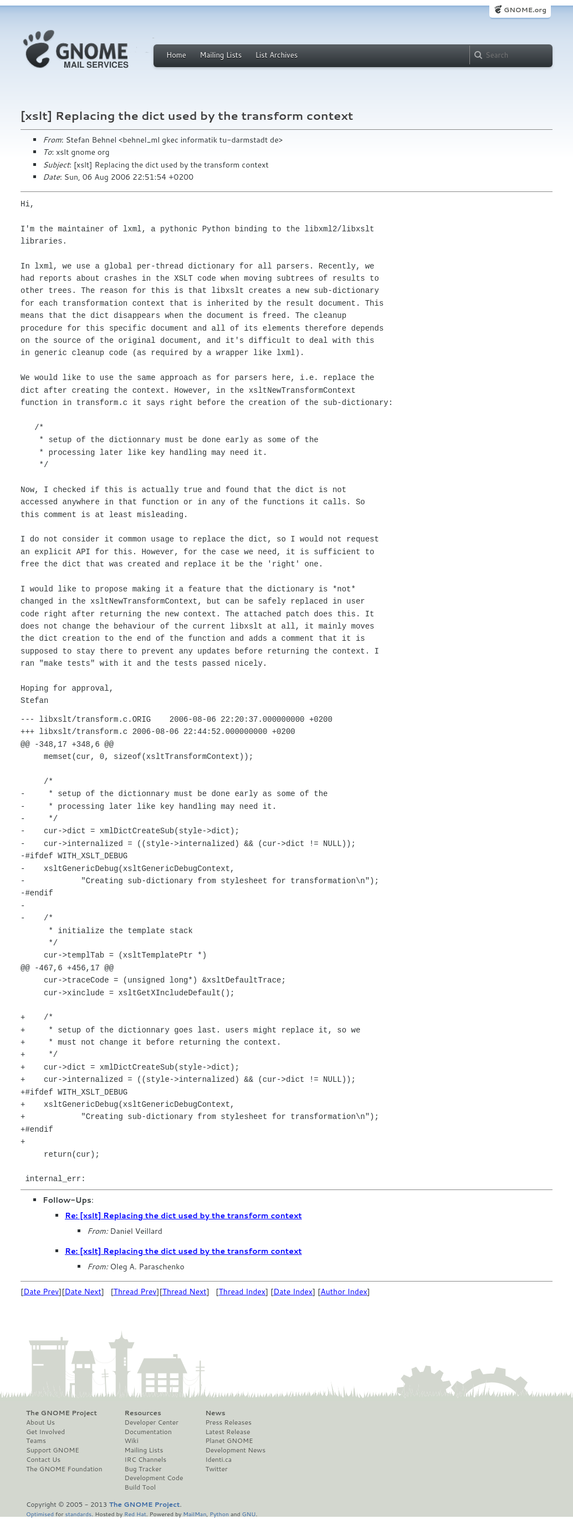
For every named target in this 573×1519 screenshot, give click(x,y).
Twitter (216, 1469)
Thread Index (242, 1291)
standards (78, 1514)
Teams (36, 1440)
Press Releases (228, 1422)
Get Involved (45, 1431)
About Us (40, 1422)
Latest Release (227, 1431)
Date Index (293, 1291)
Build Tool (140, 1487)
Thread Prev (135, 1291)
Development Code (154, 1478)
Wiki (132, 1440)
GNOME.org (525, 9)
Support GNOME (52, 1450)
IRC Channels (146, 1459)
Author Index (343, 1291)
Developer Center (151, 1422)
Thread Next (184, 1291)
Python (219, 1514)
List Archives (276, 55)
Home (176, 55)
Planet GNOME (229, 1440)
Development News (235, 1450)
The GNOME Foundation (64, 1469)
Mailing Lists (220, 55)
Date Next (82, 1291)
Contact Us (43, 1459)
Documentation (148, 1431)
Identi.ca (218, 1459)
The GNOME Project (61, 1413)
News (215, 1413)
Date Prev (41, 1291)
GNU (249, 1514)
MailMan (194, 1514)
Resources (143, 1413)
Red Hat (135, 1514)
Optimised (40, 1514)
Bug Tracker (143, 1469)
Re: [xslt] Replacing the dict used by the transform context (183, 1215)
